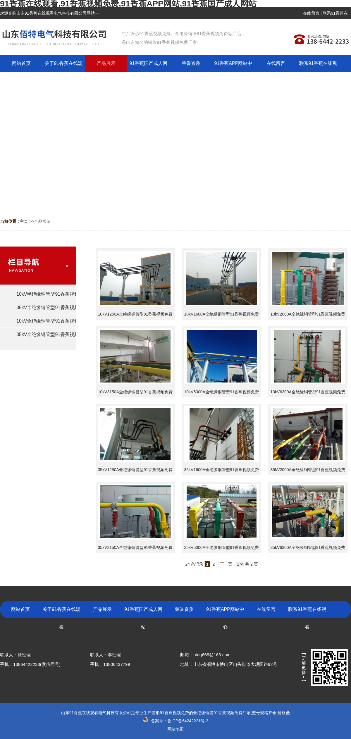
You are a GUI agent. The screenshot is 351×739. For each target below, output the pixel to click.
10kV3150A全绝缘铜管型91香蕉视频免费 (135, 392)
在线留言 (311, 13)
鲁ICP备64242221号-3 (187, 721)
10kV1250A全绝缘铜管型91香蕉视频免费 (135, 314)
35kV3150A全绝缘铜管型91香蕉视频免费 (135, 547)
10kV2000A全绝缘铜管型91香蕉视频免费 (308, 314)
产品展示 (42, 221)
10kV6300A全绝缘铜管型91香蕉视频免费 (308, 392)
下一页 (226, 564)
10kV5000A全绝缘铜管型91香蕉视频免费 (221, 392)
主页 (24, 221)
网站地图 (175, 729)
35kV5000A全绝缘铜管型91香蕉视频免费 (221, 547)
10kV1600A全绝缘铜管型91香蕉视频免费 (221, 314)
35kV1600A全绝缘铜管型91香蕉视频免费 (221, 469)
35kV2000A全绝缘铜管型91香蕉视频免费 (308, 469)
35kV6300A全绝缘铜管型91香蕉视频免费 (308, 547)
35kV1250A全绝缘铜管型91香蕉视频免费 (135, 469)
